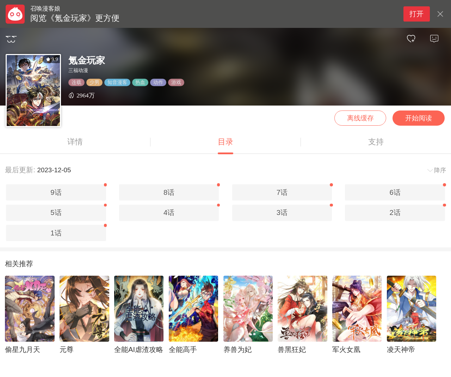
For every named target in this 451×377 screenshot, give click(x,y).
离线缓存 (360, 118)
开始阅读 (418, 118)
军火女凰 (346, 349)
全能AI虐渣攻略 (138, 349)
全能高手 (183, 349)
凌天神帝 (401, 349)
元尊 (67, 349)
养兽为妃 (237, 349)
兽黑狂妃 (292, 349)
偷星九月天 (22, 349)
